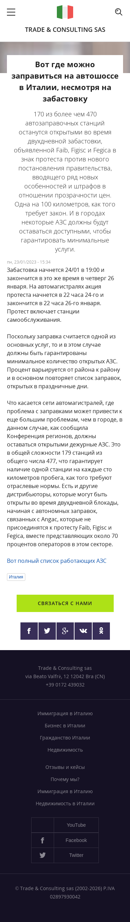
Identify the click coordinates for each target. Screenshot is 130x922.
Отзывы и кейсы (65, 767)
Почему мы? (65, 779)
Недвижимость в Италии (65, 803)
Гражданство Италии (65, 737)
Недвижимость (65, 749)
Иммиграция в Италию (65, 713)
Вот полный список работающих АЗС (56, 561)
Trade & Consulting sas (65, 29)
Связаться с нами (65, 603)
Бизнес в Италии (65, 725)
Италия (16, 577)
